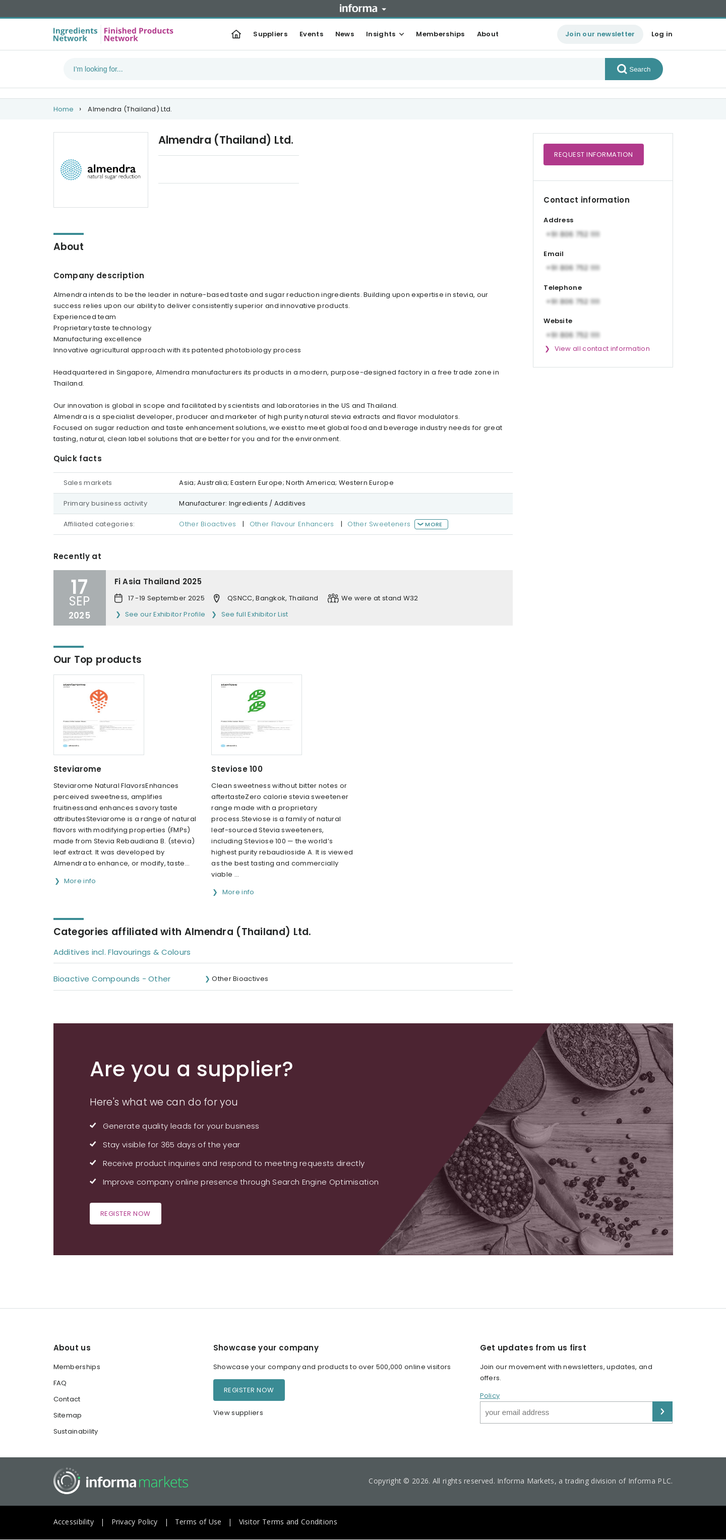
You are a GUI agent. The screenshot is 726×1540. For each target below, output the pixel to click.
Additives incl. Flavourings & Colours (122, 952)
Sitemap (67, 1415)
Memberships (440, 34)
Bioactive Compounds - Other (112, 978)
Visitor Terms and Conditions (288, 1521)
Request (593, 154)
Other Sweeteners (378, 524)
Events (311, 34)
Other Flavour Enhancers (292, 524)
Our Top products (188, 170)
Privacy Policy (134, 1521)
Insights (380, 34)
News (344, 34)
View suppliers (238, 1413)
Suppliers (270, 34)
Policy (490, 1395)
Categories (259, 170)
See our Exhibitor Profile (165, 614)
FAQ (60, 1383)
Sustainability (75, 1431)
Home (63, 109)
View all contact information (602, 348)
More (433, 524)
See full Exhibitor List (254, 614)
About (488, 34)
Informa (363, 8)
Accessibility (73, 1521)
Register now (125, 1213)
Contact (67, 1399)
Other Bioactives (207, 524)
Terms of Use (198, 1521)
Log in (662, 34)
